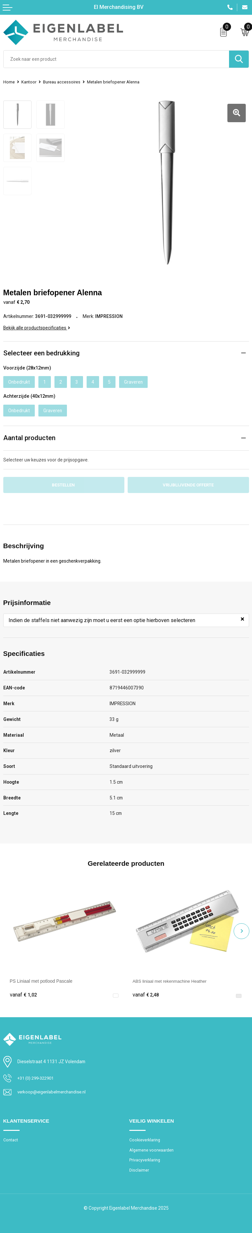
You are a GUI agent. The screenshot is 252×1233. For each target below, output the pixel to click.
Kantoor (29, 81)
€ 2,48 (146, 991)
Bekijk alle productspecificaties (36, 323)
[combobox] (116, 59)
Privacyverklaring (145, 1157)
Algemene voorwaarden (152, 1146)
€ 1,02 (23, 991)
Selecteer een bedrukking (41, 349)
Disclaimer (139, 1167)
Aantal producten (29, 433)
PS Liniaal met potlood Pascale (41, 977)
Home (9, 81)
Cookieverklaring (145, 1136)
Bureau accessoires (62, 81)
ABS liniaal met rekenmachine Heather (171, 977)
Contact (10, 1136)
